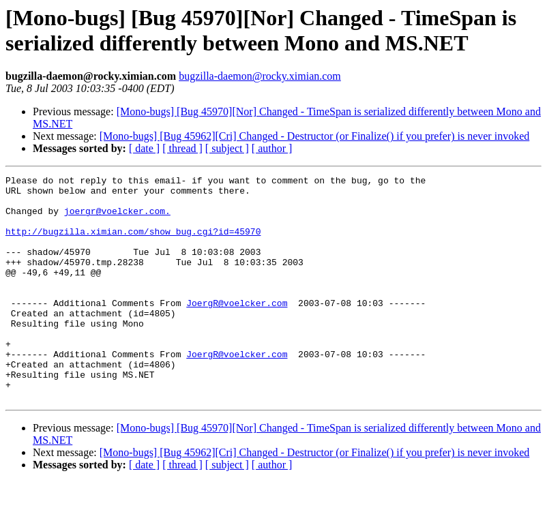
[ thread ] (182, 148)
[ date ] (144, 148)
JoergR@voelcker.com (236, 329)
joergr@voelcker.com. (117, 219)
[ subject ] (227, 148)
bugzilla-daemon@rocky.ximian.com (260, 76)
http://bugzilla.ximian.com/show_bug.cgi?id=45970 (133, 243)
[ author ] (272, 148)
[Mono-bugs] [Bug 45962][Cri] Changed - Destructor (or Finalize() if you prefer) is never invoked (315, 136)
